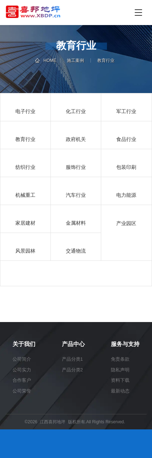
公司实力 (22, 369)
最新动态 (120, 391)
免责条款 (120, 359)
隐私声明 (120, 369)
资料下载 (120, 380)
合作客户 (22, 380)
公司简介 (22, 359)
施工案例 (75, 60)
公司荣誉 (22, 391)
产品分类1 (72, 359)
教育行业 (105, 60)
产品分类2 (72, 369)
